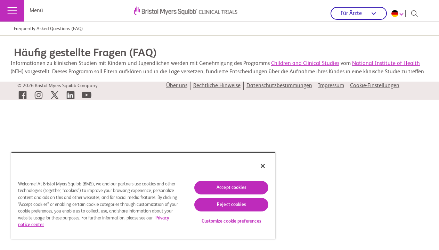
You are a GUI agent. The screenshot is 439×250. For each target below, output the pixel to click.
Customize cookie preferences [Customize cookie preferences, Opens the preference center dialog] (223, 221)
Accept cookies (223, 187)
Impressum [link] (331, 86)
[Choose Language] (398, 13)
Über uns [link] (176, 86)
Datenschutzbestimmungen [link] (279, 86)
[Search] (414, 13)
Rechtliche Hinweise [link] (217, 86)
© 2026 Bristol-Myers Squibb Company (57, 85)
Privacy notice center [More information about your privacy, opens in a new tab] (91, 225)
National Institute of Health (386, 63)
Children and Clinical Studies (305, 63)
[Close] (253, 166)
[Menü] (12, 11)
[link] (22, 95)
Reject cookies (223, 204)
